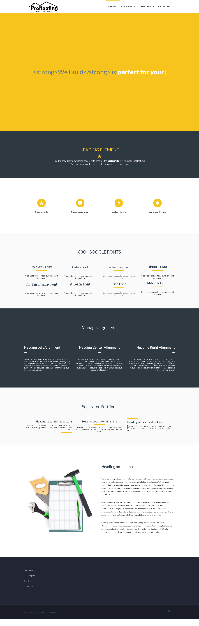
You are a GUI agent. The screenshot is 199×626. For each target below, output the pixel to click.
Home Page (113, 6)
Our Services (129, 6)
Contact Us (163, 6)
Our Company (147, 6)
